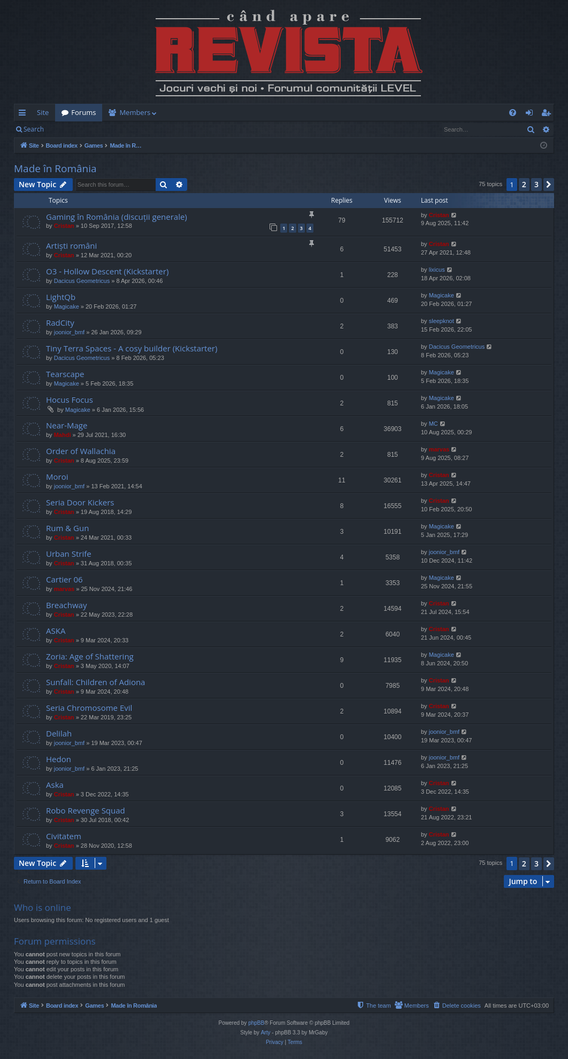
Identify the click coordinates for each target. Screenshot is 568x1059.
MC (433, 423)
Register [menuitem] (548, 114)
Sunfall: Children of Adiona (95, 682)
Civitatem (63, 836)
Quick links (24, 114)
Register (103, 129)
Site (43, 112)
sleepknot (441, 321)
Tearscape (65, 374)
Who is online (42, 907)
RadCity (60, 322)
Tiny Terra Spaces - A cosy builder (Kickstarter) (131, 348)
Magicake (66, 306)
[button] (548, 184)
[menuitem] (346, 112)
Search (34, 129)
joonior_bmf (69, 332)
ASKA (55, 630)
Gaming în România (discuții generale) (116, 216)
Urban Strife (68, 553)
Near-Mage (66, 425)
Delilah (59, 733)
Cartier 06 (64, 579)
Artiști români (71, 245)
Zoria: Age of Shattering (90, 656)
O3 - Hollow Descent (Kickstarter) (107, 271)
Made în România (55, 168)
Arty (266, 1032)
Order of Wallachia (81, 451)
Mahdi (62, 435)
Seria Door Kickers (80, 502)
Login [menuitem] (531, 114)
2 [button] (524, 184)
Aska (55, 784)
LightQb (60, 296)
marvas (439, 449)
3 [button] (536, 184)
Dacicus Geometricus (82, 281)
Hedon (58, 759)
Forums (83, 112)
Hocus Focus (69, 399)
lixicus (437, 269)
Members (134, 112)
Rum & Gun (67, 528)
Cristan (64, 225)
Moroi (57, 476)
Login (67, 129)
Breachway (66, 605)
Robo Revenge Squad (85, 810)
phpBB (256, 1023)
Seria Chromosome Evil (89, 707)
